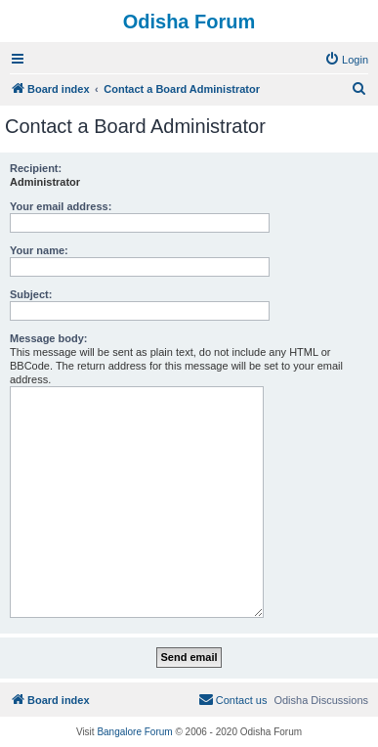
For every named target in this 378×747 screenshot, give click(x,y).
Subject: (31, 294)
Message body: (48, 338)
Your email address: (60, 206)
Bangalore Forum (134, 731)
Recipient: (36, 168)
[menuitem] (346, 59)
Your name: (39, 250)
